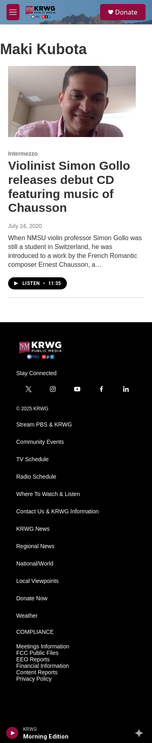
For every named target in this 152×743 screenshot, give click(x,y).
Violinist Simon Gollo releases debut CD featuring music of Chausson (69, 186)
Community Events (40, 442)
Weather (27, 616)
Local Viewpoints (37, 581)
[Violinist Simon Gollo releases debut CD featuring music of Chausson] (72, 101)
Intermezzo (23, 153)
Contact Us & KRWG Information (57, 512)
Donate (126, 12)
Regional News (35, 546)
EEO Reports (32, 659)
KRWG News (32, 529)
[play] (12, 733)
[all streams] (141, 733)
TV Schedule (32, 459)
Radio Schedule (36, 477)
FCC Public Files (37, 653)
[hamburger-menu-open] (12, 12)
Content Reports (37, 672)
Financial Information (42, 666)
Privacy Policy (33, 679)
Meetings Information (42, 647)
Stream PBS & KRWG (44, 425)
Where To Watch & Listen (48, 494)
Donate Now (31, 598)
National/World (35, 564)
